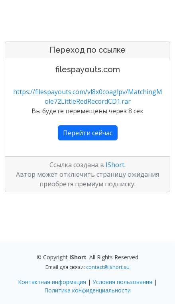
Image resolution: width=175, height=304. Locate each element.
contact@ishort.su (108, 266)
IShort (115, 164)
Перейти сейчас (87, 132)
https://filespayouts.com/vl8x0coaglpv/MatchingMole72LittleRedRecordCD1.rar (87, 96)
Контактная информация (52, 282)
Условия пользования (122, 282)
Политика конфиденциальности (87, 290)
